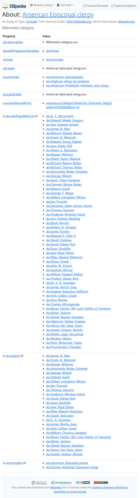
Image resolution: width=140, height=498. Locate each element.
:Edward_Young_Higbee (64, 142)
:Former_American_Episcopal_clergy (72, 467)
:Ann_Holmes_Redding (63, 219)
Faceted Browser (96, 6)
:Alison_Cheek (57, 261)
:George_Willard (58, 176)
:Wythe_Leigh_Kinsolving (64, 334)
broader (11, 77)
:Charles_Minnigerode (62, 304)
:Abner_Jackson (58, 313)
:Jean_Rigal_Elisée (60, 253)
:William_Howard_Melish (64, 274)
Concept (31, 22)
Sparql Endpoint (123, 6)
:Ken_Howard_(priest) (62, 125)
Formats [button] (64, 5)
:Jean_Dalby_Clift (59, 146)
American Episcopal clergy (58, 14)
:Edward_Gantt (58, 189)
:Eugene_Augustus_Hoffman (67, 291)
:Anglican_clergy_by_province (67, 81)
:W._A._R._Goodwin (60, 283)
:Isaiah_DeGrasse (59, 416)
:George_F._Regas (60, 193)
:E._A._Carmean (58, 420)
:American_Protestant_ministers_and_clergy (77, 86)
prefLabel (12, 94)
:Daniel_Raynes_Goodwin (65, 317)
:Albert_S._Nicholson (61, 150)
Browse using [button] (41, 5)
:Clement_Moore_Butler (64, 184)
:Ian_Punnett (56, 202)
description (13, 42)
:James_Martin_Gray (61, 287)
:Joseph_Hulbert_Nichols (64, 330)
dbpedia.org (126, 22)
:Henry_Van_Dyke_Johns (64, 326)
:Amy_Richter (57, 300)
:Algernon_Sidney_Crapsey (65, 321)
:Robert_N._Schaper (61, 227)
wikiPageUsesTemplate (21, 51)
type (8, 59)
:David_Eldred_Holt (60, 244)
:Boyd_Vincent (57, 223)
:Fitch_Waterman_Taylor (64, 343)
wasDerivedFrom (17, 103)
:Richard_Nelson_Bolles (63, 163)
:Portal (52, 51)
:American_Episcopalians (64, 77)
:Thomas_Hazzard (60, 210)
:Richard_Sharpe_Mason (64, 133)
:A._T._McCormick (59, 116)
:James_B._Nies (58, 129)
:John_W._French (59, 266)
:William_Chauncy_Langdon (66, 433)
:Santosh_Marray (59, 270)
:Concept (54, 59)
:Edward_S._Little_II (61, 236)
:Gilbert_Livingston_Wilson (66, 197)
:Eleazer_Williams (59, 154)
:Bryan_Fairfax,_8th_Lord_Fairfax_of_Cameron (78, 308)
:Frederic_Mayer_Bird (62, 279)
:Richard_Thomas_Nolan (64, 167)
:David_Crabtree (59, 240)
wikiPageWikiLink (20, 116)
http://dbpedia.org (78, 22)
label (9, 68)
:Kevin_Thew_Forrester (63, 180)
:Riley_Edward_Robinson (64, 257)
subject (13, 356)
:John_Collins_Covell (61, 296)
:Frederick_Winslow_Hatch (65, 214)
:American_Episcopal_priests (67, 463)
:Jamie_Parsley (57, 231)
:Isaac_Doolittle (58, 249)
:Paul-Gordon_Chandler (63, 347)
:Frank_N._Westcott (61, 137)
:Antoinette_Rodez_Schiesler (67, 172)
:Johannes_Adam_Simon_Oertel (69, 206)
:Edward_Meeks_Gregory (64, 120)
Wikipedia (55, 487)
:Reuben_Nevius (59, 338)
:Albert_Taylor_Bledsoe (63, 159)
